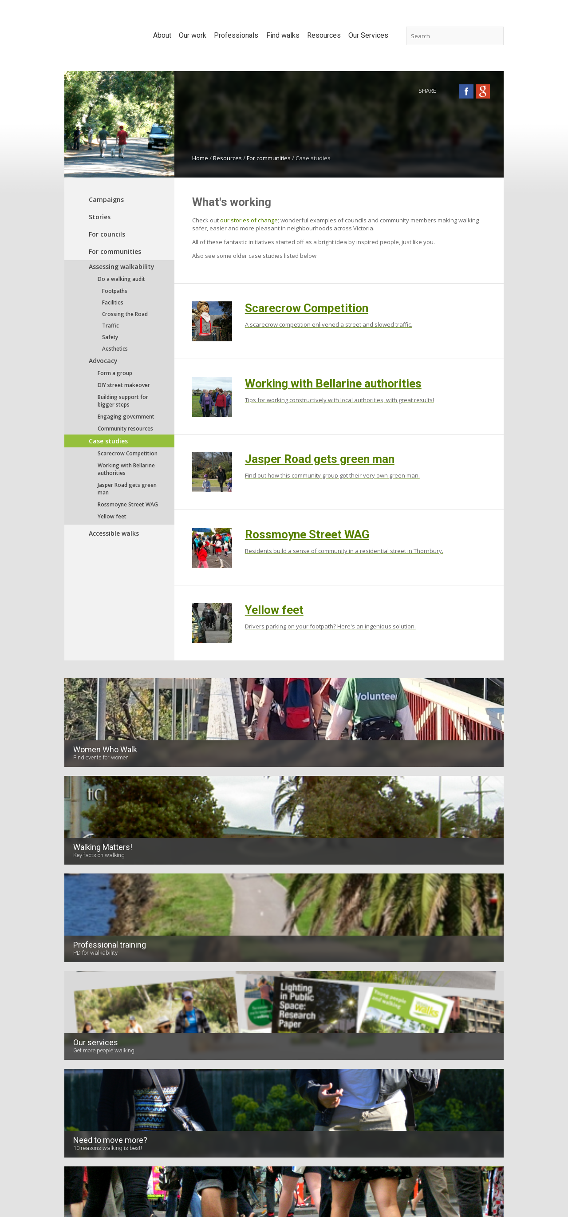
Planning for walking (238, 996)
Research (150, 1010)
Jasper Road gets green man (127, 488)
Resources (227, 158)
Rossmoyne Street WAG (128, 504)
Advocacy (103, 360)
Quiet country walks (310, 1092)
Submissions (155, 983)
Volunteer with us (87, 1050)
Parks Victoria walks (311, 1044)
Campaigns (106, 199)
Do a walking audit (121, 279)
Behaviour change (235, 1036)
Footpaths (114, 290)
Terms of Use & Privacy (335, 1174)
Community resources (125, 428)
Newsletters (80, 1023)
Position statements (164, 996)
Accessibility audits (455, 996)
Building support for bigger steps (123, 400)
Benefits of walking (236, 983)
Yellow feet (112, 516)
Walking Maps (449, 1010)
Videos (73, 1036)
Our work (153, 971)
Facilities (112, 302)
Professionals (235, 971)
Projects (148, 1050)
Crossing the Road (125, 313)
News (71, 1010)
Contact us (240, 1174)
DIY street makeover (124, 385)
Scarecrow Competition (128, 453)
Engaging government (126, 416)
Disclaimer (279, 1174)
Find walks (302, 971)
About (74, 971)
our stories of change (249, 220)
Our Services (453, 971)
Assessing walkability (121, 266)
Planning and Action (457, 1036)
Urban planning (231, 1010)
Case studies (108, 441)
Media (146, 1036)
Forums (148, 1023)
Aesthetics (115, 348)
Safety (110, 336)
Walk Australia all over (314, 1079)
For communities (269, 158)
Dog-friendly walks (309, 1004)
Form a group (115, 373)
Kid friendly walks (307, 1018)
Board (72, 983)
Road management (236, 1023)
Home (200, 158)
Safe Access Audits (455, 983)
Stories (99, 217)
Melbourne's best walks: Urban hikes (309, 1062)
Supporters (79, 996)
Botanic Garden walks (313, 1031)
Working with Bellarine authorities (126, 469)
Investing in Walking (164, 1063)
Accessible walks (114, 533)
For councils (107, 234)
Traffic (110, 325)
